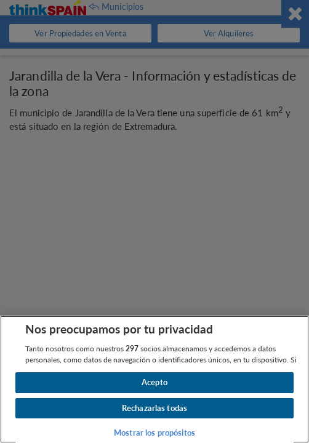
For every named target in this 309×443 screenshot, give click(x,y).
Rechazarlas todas (154, 408)
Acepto (154, 382)
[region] (154, 379)
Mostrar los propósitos (154, 432)
